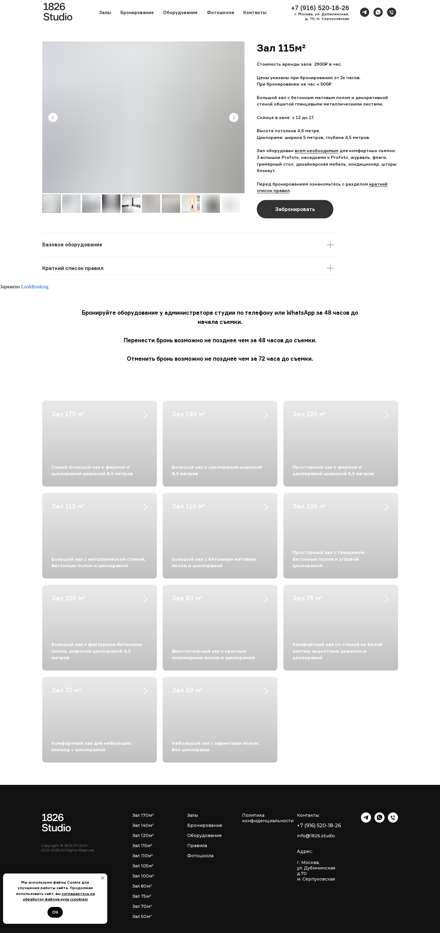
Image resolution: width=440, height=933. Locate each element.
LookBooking (34, 286)
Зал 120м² (143, 835)
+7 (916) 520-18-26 (319, 825)
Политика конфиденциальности (268, 818)
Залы (192, 815)
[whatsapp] (378, 12)
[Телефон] (391, 12)
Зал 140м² (143, 825)
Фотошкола (220, 12)
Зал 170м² (143, 815)
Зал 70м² (142, 906)
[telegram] (364, 12)
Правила (197, 845)
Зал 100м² (143, 876)
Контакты (255, 12)
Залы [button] (105, 12)
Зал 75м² (141, 896)
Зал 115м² (142, 845)
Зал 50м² (142, 916)
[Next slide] (233, 117)
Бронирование (137, 12)
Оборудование (180, 12)
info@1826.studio (316, 836)
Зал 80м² (142, 886)
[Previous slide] (53, 117)
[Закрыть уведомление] (103, 878)
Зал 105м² (143, 866)
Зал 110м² (142, 855)
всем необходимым (316, 150)
